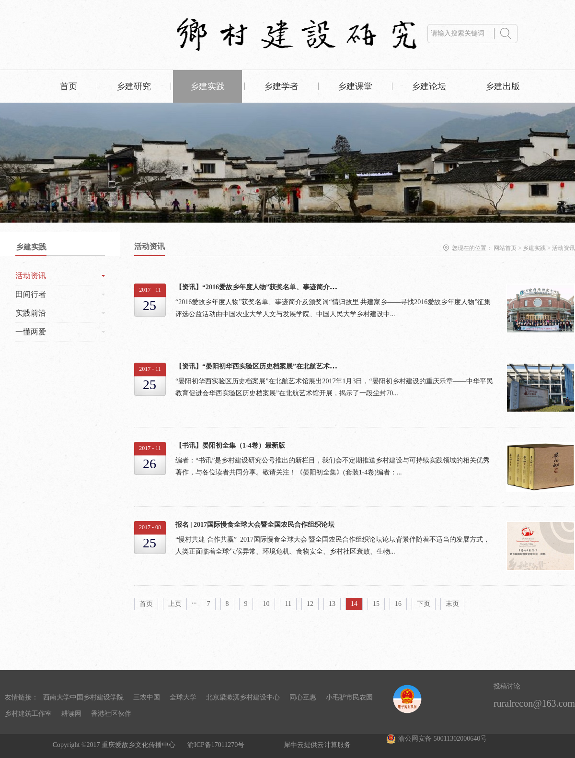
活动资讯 (563, 248)
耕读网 (71, 713)
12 (310, 603)
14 (354, 603)
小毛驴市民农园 (349, 697)
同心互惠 (302, 697)
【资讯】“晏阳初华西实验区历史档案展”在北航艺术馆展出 (262, 366)
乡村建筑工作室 (28, 713)
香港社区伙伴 (111, 713)
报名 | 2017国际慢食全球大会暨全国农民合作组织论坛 (254, 524)
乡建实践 (534, 248)
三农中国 (146, 697)
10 (266, 603)
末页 (452, 603)
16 (398, 603)
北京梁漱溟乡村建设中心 (243, 697)
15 (376, 603)
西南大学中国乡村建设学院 (83, 697)
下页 (423, 603)
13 (332, 603)
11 (288, 603)
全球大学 (183, 697)
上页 (175, 603)
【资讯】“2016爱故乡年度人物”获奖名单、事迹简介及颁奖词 (265, 287)
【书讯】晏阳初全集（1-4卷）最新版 (230, 445)
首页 (68, 86)
